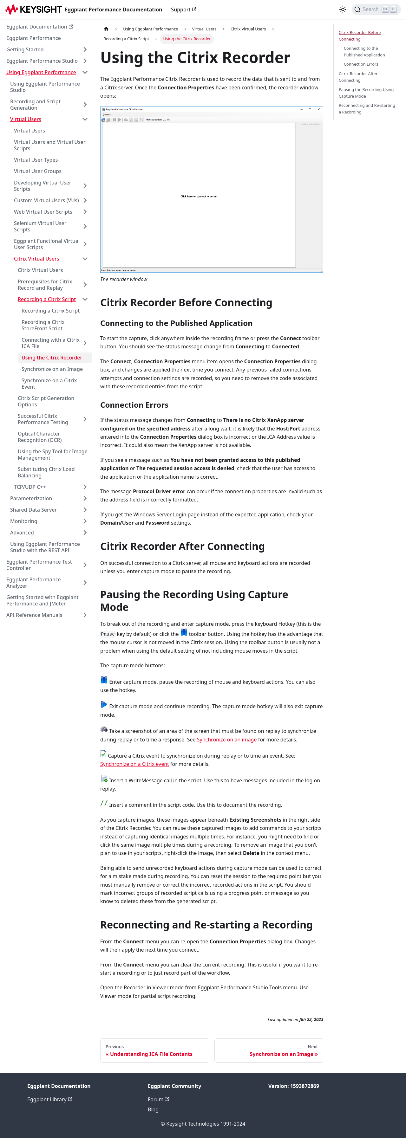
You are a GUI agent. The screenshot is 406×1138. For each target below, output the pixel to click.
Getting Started (25, 49)
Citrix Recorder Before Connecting (360, 35)
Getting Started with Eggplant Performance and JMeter (42, 600)
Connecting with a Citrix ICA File (51, 343)
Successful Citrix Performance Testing (43, 419)
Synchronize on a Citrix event (134, 763)
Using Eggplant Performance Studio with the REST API (45, 547)
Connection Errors (361, 64)
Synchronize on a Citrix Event (49, 383)
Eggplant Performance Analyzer (33, 582)
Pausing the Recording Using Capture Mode (366, 93)
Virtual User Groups (38, 171)
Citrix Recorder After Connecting (358, 77)
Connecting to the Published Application (364, 51)
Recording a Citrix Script (47, 299)
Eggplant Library (49, 1099)
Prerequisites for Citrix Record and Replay (45, 284)
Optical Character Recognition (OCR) (40, 436)
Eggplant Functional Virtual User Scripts (47, 244)
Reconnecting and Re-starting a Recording (367, 108)
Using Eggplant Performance (41, 72)
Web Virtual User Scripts (43, 211)
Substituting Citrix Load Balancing (46, 472)
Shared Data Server (33, 509)
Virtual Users (25, 119)
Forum (158, 1099)
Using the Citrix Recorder (52, 357)
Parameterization (31, 498)
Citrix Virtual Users (36, 258)
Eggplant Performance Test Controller (39, 565)
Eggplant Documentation (39, 26)
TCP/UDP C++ (30, 486)
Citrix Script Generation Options (46, 401)
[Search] (376, 9)
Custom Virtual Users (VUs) (46, 200)
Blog (153, 1109)
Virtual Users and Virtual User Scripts (50, 145)
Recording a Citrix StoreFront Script (43, 325)
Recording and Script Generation (35, 104)
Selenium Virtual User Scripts (40, 226)
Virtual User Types (36, 159)
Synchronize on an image (227, 739)
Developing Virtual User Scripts (42, 185)
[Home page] (106, 29)
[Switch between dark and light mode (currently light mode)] (343, 9)
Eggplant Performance (33, 38)
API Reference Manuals (34, 614)
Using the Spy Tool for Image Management (53, 454)
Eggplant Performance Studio (42, 60)
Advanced (22, 532)
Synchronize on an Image (52, 368)
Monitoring (23, 521)
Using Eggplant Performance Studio (45, 87)
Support (183, 9)
